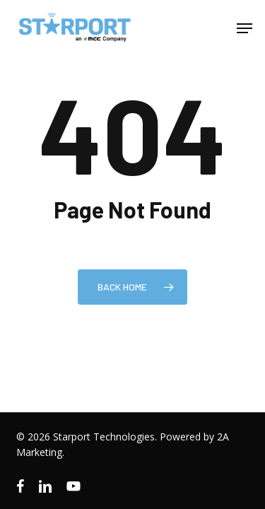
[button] (244, 28)
